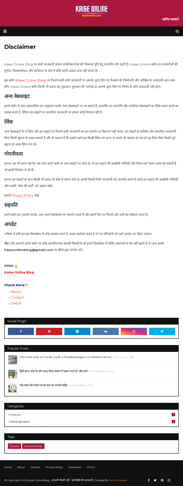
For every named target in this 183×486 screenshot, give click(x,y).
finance (92, 414)
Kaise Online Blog (30, 80)
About (16, 292)
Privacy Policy (23, 195)
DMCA (16, 303)
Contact (17, 297)
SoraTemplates (118, 480)
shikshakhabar (92, 421)
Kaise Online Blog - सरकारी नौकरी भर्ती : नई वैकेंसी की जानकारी (60, 480)
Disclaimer (74, 467)
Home (8, 467)
